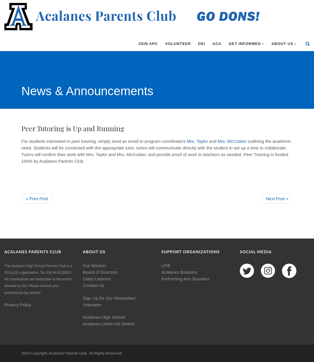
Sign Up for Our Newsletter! (109, 298)
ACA (216, 44)
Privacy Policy (17, 304)
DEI (201, 44)
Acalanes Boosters (179, 272)
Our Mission (94, 265)
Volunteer (178, 44)
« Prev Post (37, 198)
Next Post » (277, 198)
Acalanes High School (104, 317)
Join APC (148, 44)
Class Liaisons (97, 278)
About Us (284, 44)
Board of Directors (100, 272)
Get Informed (246, 44)
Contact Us (93, 285)
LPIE (166, 265)
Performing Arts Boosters (185, 278)
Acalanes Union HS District (109, 323)
